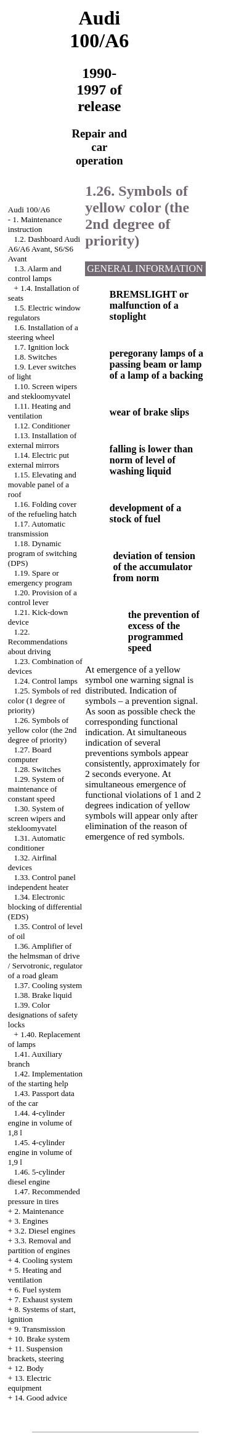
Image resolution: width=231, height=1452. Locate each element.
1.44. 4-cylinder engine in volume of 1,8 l (40, 1122)
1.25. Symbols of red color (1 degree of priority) (44, 700)
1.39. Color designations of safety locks (43, 1014)
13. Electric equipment (30, 1382)
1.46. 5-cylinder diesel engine (36, 1176)
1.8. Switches (35, 356)
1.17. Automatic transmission (36, 528)
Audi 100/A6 (29, 209)
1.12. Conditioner (42, 425)
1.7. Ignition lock (42, 347)
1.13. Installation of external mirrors (42, 440)
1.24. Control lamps (46, 680)
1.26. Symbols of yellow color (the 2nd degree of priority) (42, 730)
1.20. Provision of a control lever (42, 597)
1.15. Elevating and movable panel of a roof (42, 484)
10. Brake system (42, 1338)
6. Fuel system (37, 1289)
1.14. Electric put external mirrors (38, 459)
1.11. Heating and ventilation (39, 410)
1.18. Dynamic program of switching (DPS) (42, 553)
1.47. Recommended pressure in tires (44, 1196)
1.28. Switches (37, 769)
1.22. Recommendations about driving (38, 641)
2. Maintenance (38, 1211)
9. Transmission (39, 1329)
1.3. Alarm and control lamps (35, 273)
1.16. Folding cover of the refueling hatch (42, 509)
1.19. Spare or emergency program (40, 577)
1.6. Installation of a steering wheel (43, 332)
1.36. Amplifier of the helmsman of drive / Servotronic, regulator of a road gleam (45, 960)
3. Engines (31, 1221)
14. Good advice (40, 1397)
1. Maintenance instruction (35, 224)
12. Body (29, 1368)
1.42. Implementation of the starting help (45, 1078)
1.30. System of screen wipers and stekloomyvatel (36, 818)
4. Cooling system (43, 1260)
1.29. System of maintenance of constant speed (36, 788)
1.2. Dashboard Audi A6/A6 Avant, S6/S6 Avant (44, 248)
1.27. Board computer (30, 754)
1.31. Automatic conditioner (36, 842)
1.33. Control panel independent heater (42, 882)
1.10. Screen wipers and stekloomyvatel (42, 391)
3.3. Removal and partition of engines (39, 1245)
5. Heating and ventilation (35, 1274)
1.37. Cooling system (48, 985)
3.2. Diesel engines (44, 1230)
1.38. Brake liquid (43, 995)
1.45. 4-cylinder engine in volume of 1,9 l (40, 1152)
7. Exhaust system (43, 1299)
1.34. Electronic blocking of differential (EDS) (45, 906)
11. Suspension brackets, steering (36, 1353)
